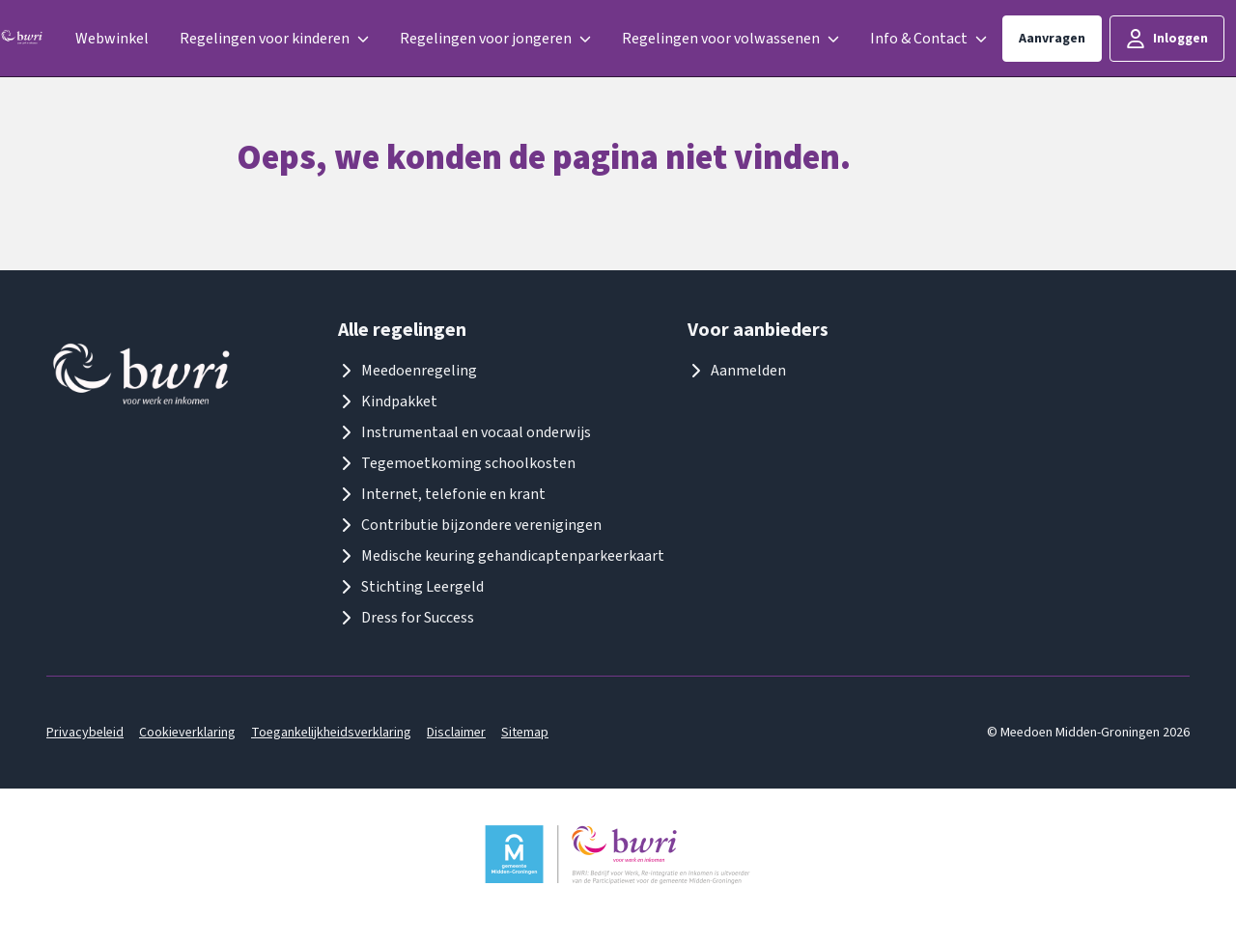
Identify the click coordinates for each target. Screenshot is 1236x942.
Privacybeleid (85, 732)
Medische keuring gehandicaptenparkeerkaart (501, 556)
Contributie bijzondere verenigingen (470, 525)
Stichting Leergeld (411, 586)
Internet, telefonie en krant (442, 494)
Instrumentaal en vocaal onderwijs (464, 432)
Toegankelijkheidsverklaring (331, 732)
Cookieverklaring (187, 732)
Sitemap (524, 732)
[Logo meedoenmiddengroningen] (22, 38)
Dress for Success (406, 617)
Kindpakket (387, 401)
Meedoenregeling (407, 370)
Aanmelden (737, 370)
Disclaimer (456, 732)
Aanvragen (1052, 38)
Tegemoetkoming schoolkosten (457, 463)
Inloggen (1167, 38)
